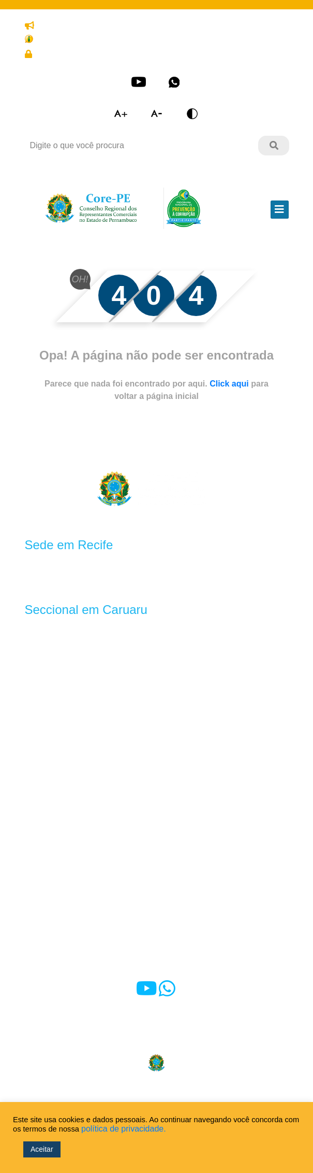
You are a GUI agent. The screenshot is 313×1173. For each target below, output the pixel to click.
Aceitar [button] (42, 1149)
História (39, 706)
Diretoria (40, 781)
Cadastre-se (160, 54)
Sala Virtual (46, 886)
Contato (179, 909)
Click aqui (230, 383)
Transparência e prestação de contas (95, 38)
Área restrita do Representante (83, 54)
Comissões (45, 793)
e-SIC (35, 955)
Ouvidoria (182, 932)
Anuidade (112, 731)
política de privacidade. (123, 1128)
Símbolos (42, 718)
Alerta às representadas (69, 932)
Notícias (180, 886)
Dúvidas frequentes (60, 909)
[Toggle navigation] (280, 210)
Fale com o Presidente (206, 955)
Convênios (114, 793)
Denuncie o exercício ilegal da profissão (100, 26)
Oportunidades (122, 830)
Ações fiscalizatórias (202, 731)
